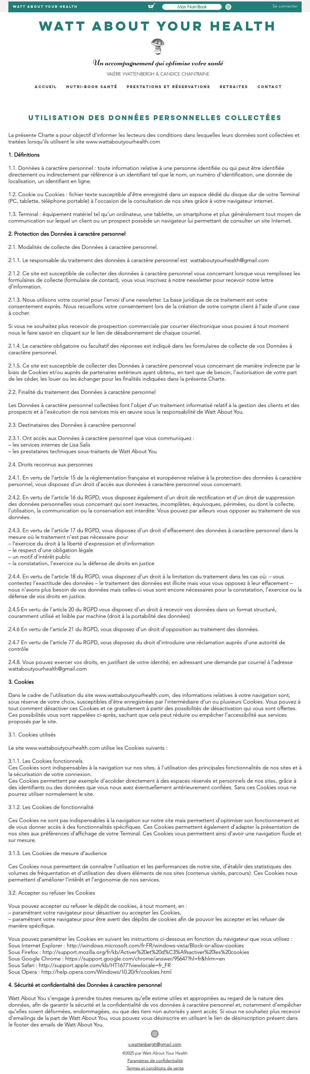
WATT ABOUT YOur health (45, 6)
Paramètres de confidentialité (155, 1060)
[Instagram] (155, 1034)
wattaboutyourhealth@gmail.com (229, 260)
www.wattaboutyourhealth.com (123, 141)
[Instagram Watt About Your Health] (228, 7)
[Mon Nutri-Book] (192, 7)
